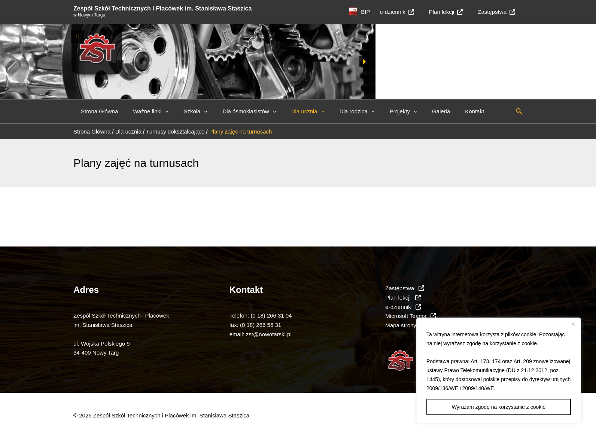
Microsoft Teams (410, 316)
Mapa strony (400, 325)
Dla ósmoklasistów (236, 111)
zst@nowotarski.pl (269, 334)
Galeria (413, 111)
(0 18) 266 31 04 (271, 315)
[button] (298, 36)
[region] (498, 370)
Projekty (379, 111)
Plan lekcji (452, 12)
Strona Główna (97, 111)
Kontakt (442, 111)
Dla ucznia (291, 111)
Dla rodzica (336, 111)
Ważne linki (145, 111)
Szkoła (186, 111)
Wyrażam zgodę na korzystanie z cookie (498, 407)
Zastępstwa (498, 12)
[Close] (573, 323)
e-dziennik (406, 12)
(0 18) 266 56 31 (260, 325)
